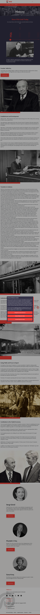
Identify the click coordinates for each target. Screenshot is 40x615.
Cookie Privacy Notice (17, 307)
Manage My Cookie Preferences (20, 312)
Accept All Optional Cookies (20, 319)
